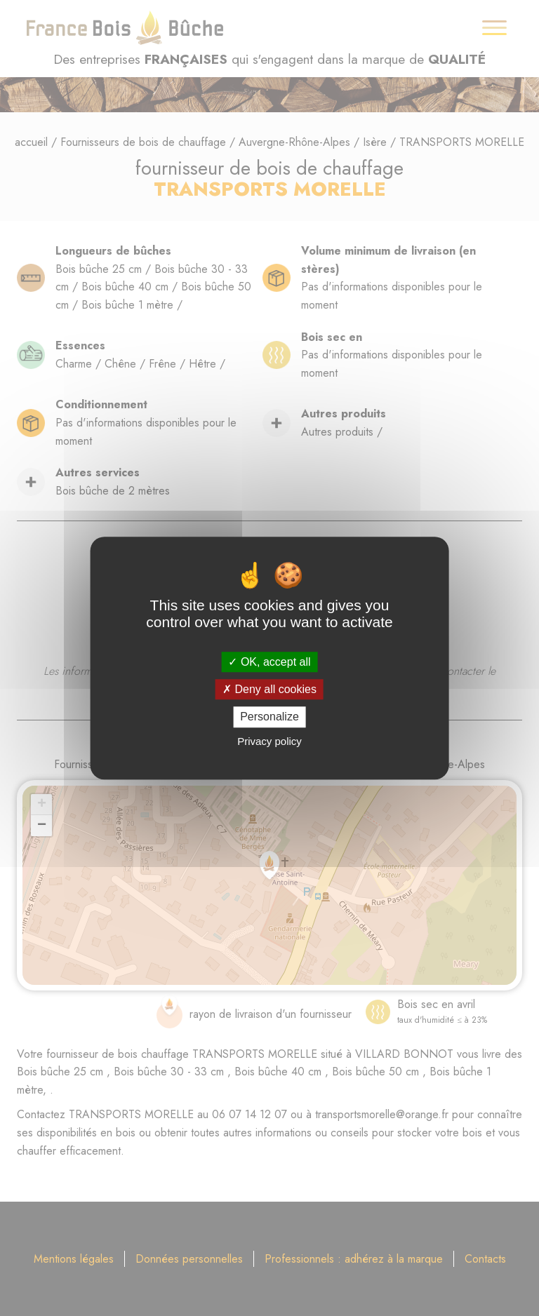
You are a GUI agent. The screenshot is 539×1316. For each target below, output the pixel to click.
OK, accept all (269, 662)
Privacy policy (269, 741)
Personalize (269, 717)
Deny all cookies (269, 689)
